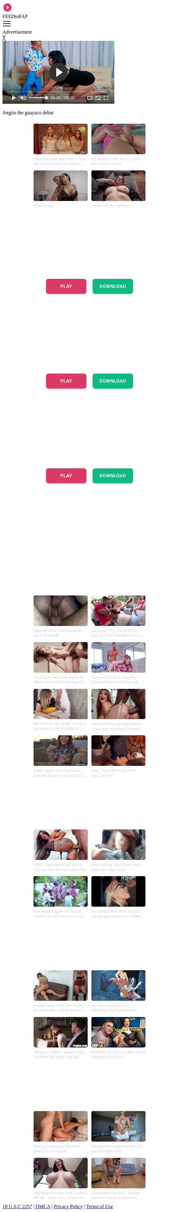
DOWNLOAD (112, 286)
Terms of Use (99, 1206)
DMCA (42, 1206)
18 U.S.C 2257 (17, 1206)
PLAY (66, 286)
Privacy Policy (68, 1206)
